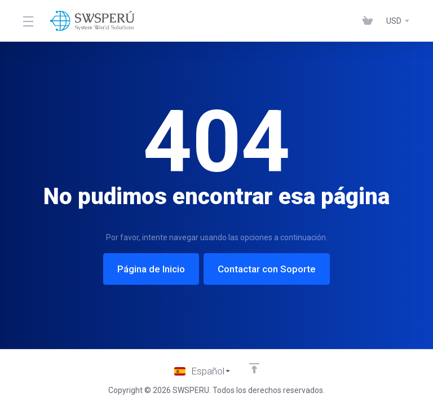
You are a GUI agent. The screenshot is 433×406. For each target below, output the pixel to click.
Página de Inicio (151, 269)
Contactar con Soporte (267, 269)
